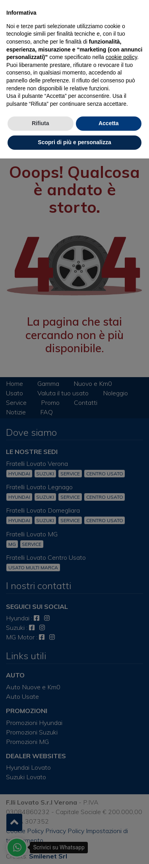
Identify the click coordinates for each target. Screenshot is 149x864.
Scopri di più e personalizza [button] (74, 142)
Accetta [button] (109, 123)
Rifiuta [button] (40, 123)
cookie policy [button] (121, 57)
